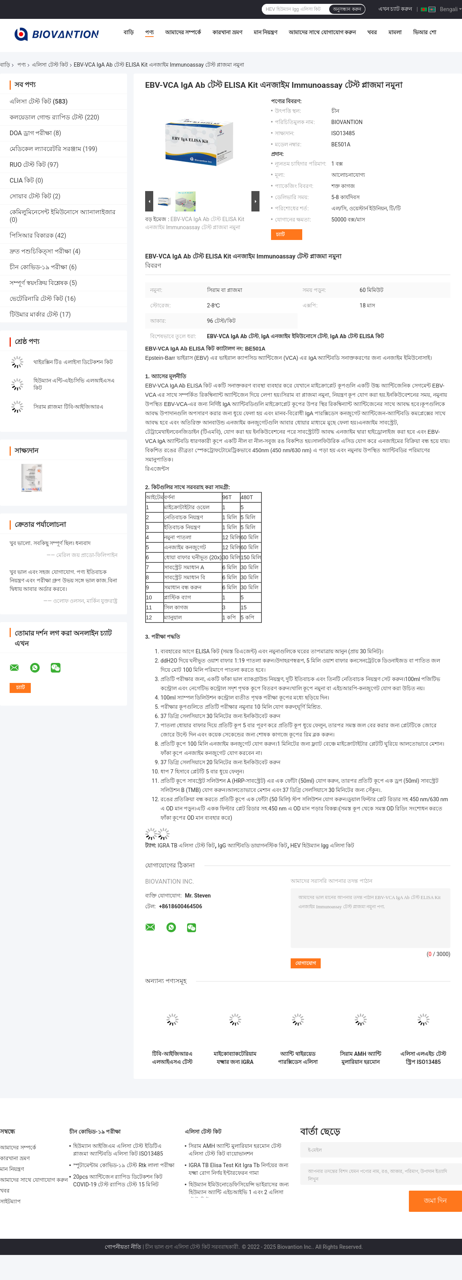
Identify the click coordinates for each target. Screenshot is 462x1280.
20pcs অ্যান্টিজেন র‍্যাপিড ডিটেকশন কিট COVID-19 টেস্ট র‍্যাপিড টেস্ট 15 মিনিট (117, 1181)
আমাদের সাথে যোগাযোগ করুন (322, 32)
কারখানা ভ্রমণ (227, 32)
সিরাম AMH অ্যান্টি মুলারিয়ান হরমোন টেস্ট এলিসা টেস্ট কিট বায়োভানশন (360, 1058)
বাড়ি (129, 32)
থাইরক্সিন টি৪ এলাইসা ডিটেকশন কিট (73, 362)
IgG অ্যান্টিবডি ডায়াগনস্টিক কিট (253, 845)
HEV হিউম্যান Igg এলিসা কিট (322, 845)
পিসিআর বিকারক (32, 235)
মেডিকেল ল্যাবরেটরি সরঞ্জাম (45, 149)
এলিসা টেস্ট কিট (50, 65)
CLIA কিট (22, 180)
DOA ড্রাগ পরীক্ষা (31, 133)
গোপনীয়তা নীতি (123, 1247)
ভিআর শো (424, 32)
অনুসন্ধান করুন (347, 9)
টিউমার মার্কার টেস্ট (34, 314)
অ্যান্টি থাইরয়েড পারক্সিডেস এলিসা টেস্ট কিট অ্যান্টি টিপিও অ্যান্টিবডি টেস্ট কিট (297, 1058)
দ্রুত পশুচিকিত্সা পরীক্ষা (40, 251)
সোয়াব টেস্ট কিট (30, 196)
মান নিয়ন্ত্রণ (265, 32)
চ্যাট (280, 234)
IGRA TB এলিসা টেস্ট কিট (186, 845)
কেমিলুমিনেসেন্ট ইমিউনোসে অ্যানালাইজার (63, 212)
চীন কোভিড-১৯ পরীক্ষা (38, 267)
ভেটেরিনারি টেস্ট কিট (36, 298)
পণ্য (149, 32)
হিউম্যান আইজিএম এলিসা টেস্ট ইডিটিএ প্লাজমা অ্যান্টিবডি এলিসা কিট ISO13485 (118, 1150)
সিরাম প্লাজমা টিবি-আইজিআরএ (68, 407)
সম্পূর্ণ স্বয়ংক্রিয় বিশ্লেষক (39, 283)
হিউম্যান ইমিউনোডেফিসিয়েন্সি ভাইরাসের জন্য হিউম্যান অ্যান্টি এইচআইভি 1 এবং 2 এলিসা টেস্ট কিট (239, 1189)
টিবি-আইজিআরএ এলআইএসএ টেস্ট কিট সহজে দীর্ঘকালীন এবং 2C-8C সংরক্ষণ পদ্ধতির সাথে (172, 1058)
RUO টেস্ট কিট (28, 164)
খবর (372, 32)
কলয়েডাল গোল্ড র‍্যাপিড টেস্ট (46, 117)
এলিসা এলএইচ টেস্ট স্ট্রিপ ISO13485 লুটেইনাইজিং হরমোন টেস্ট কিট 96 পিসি (423, 1058)
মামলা (395, 32)
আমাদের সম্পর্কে (183, 32)
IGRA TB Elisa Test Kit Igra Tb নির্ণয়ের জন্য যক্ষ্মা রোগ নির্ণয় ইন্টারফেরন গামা (238, 1169)
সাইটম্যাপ (10, 1201)
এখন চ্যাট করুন (395, 9)
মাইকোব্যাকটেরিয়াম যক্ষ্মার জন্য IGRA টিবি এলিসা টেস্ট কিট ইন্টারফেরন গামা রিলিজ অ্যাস (235, 1058)
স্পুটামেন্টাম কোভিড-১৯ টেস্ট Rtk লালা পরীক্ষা (123, 1165)
